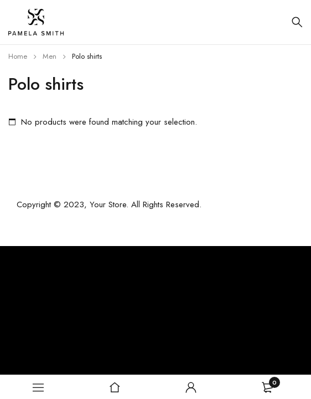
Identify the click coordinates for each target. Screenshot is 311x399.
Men (49, 56)
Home (17, 56)
